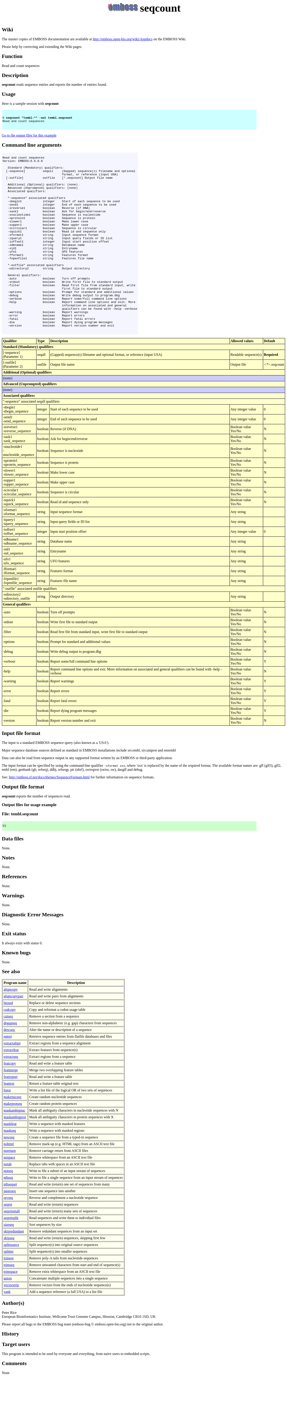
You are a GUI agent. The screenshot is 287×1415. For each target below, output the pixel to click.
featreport (10, 1115)
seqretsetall (12, 1249)
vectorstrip (11, 1323)
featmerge (11, 1108)
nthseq (8, 1216)
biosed (8, 1041)
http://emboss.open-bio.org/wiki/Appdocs (122, 39)
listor (7, 1128)
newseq (9, 1175)
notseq (8, 1209)
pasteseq (10, 1229)
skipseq (9, 1276)
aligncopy (11, 1028)
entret (8, 1075)
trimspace (10, 1310)
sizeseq (9, 1263)
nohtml (9, 1182)
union (8, 1316)
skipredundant (14, 1269)
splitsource (11, 1283)
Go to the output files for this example (29, 138)
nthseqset (10, 1222)
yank (7, 1330)
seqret (8, 1243)
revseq (8, 1236)
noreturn (10, 1189)
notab (8, 1202)
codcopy (10, 1048)
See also (11, 1010)
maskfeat (10, 1162)
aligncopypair (13, 1034)
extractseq (11, 1095)
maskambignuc (14, 1149)
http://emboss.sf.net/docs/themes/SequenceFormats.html (49, 815)
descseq (9, 1068)
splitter (8, 1290)
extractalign (12, 1081)
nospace (9, 1196)
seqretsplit (11, 1256)
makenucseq (12, 1135)
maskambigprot (15, 1155)
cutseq (8, 1054)
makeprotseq (13, 1142)
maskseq (10, 1169)
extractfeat (11, 1088)
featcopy (10, 1102)
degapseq (10, 1061)
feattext (9, 1122)
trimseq (9, 1303)
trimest (8, 1296)
